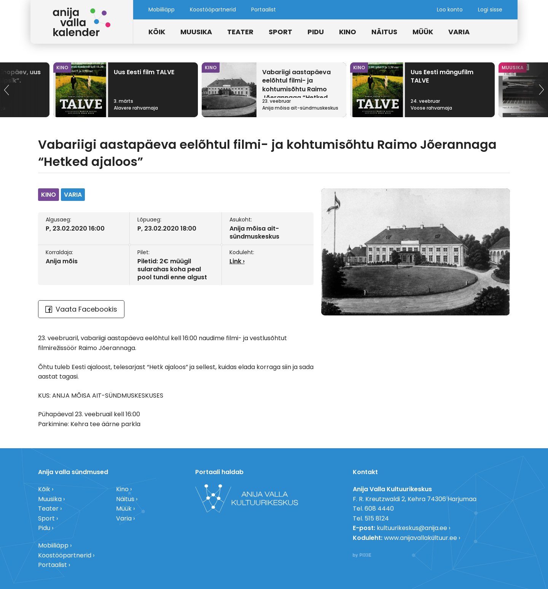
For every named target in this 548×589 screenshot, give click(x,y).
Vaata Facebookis (81, 309)
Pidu (315, 32)
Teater (240, 32)
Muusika (196, 32)
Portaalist (263, 9)
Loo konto (450, 9)
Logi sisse (490, 9)
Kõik (156, 32)
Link (235, 261)
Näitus (384, 32)
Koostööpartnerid (213, 9)
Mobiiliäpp (161, 9)
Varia (459, 32)
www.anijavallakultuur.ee (420, 537)
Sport (280, 32)
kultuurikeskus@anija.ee (412, 528)
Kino (347, 32)
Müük (423, 32)
